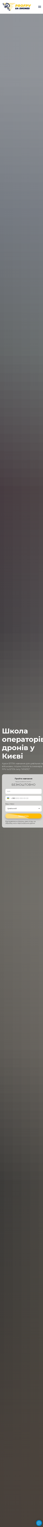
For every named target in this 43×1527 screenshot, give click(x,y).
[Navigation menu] (39, 7)
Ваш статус (9, 804)
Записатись (23, 816)
